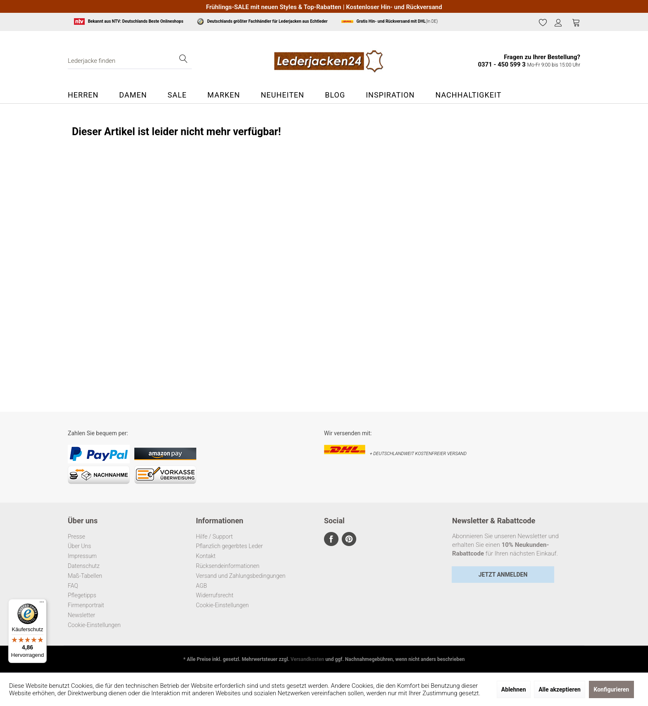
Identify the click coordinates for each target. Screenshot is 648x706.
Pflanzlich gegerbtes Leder (229, 546)
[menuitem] (543, 22)
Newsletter (81, 615)
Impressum (82, 556)
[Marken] (223, 95)
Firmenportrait (86, 605)
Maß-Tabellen (85, 575)
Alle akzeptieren (559, 689)
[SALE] (177, 95)
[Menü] (42, 604)
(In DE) (389, 21)
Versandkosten (307, 659)
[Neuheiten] (282, 95)
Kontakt (206, 556)
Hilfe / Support (214, 536)
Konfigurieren (611, 689)
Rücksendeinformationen (228, 566)
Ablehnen (513, 689)
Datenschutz (84, 566)
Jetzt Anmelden (503, 574)
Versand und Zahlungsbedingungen (241, 575)
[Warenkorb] (576, 22)
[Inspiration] (390, 95)
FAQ (73, 585)
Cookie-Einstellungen (94, 625)
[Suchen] (183, 60)
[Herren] (88, 95)
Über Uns (79, 546)
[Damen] (133, 95)
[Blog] (334, 95)
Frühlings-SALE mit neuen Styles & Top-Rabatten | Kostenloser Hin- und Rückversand (324, 7)
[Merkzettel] (543, 22)
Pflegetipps (82, 595)
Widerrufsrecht (214, 595)
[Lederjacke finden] (130, 60)
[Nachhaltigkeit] (468, 95)
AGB (201, 585)
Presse (76, 536)
